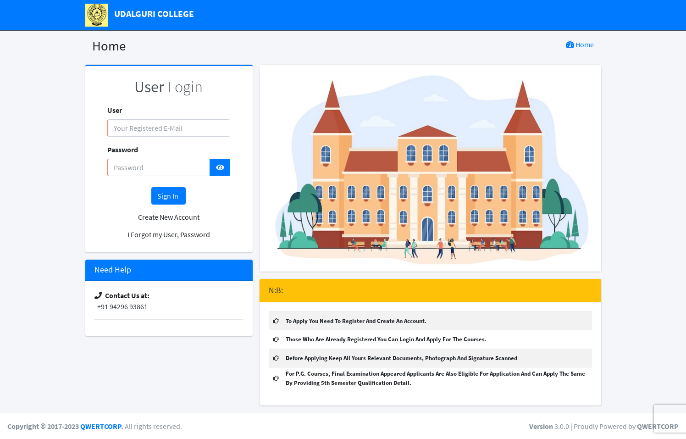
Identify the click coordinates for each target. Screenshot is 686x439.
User (114, 110)
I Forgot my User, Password (168, 234)
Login (168, 86)
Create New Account (168, 217)
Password (122, 149)
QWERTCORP (100, 426)
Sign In (168, 195)
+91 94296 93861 (121, 306)
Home (580, 44)
